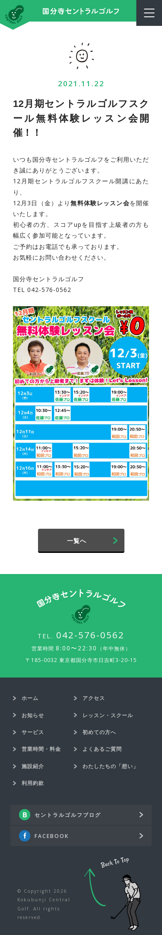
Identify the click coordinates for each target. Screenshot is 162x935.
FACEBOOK (52, 836)
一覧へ (76, 541)
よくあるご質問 (102, 749)
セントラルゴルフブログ (68, 815)
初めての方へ (99, 732)
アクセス (94, 698)
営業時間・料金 (41, 749)
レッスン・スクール (108, 715)
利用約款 (33, 783)
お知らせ (33, 715)
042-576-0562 (90, 635)
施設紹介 (33, 766)
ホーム (30, 698)
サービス (33, 732)
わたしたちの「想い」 (111, 766)
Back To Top (112, 894)
